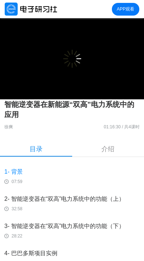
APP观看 (125, 9)
